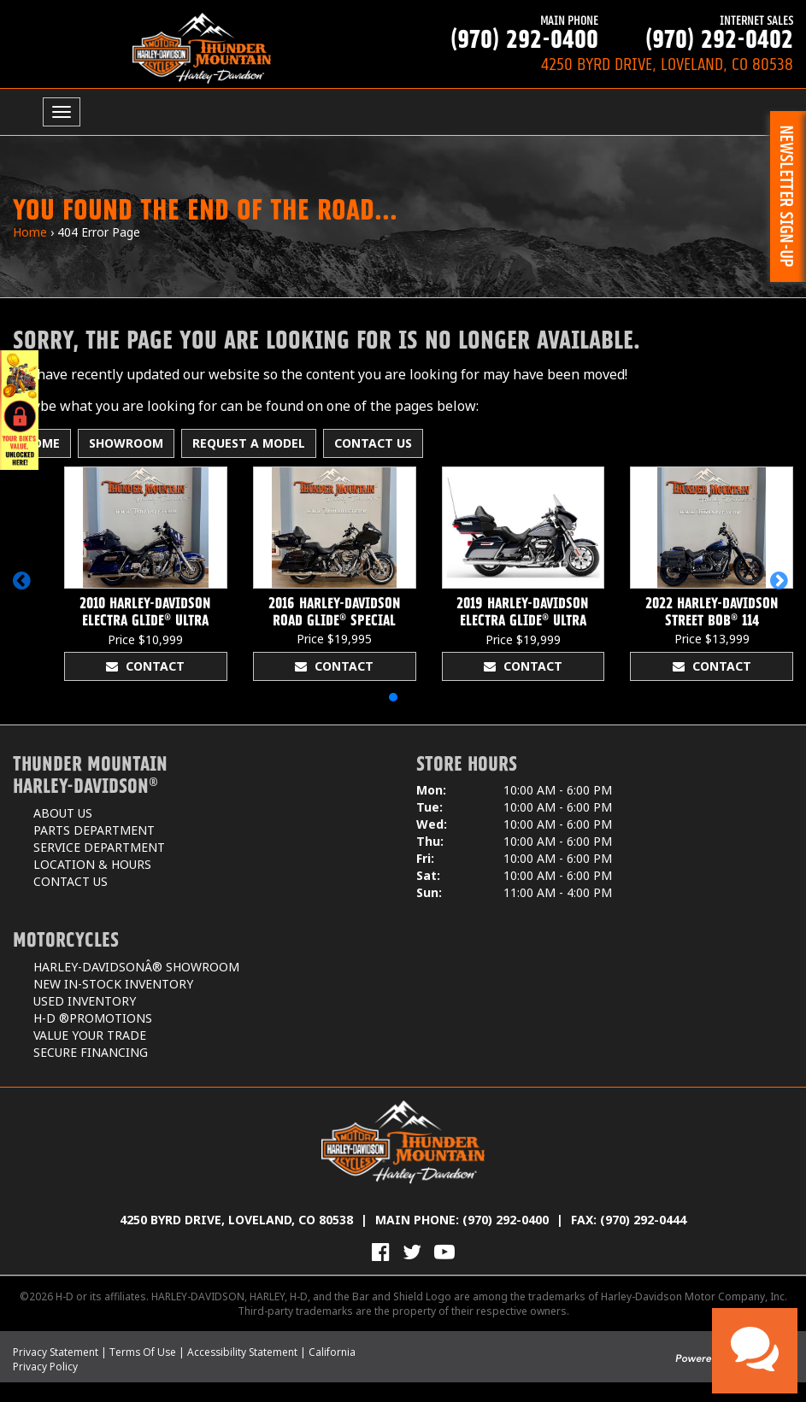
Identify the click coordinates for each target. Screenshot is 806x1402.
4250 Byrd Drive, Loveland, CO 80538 (236, 1219)
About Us (62, 813)
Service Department (99, 847)
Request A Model (248, 443)
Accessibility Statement (242, 1352)
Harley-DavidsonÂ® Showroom (136, 967)
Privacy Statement (55, 1352)
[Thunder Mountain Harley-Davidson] (201, 47)
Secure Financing (90, 1052)
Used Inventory (84, 1001)
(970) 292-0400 (500, 31)
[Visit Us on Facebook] (381, 1251)
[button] (24, 588)
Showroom (126, 443)
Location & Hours (92, 864)
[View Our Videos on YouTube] (444, 1251)
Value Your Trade (89, 1035)
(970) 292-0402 (695, 31)
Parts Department (94, 830)
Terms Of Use (142, 1352)
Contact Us (373, 443)
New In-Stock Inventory (113, 984)
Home (30, 232)
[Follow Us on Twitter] (412, 1251)
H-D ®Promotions (92, 1018)
